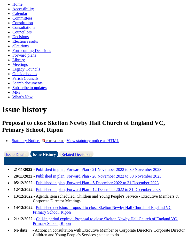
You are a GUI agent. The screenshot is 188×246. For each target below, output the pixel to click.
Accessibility (23, 9)
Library (18, 60)
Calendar (19, 13)
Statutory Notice (38, 140)
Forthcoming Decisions (31, 50)
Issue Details (16, 154)
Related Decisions (76, 154)
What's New (22, 97)
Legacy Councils (26, 69)
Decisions (20, 36)
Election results (25, 41)
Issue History (44, 154)
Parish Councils (25, 78)
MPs (16, 92)
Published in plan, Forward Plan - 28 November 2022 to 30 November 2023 (98, 176)
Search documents (27, 83)
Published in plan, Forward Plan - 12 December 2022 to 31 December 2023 (98, 189)
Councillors (22, 32)
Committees (22, 18)
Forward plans (24, 55)
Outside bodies (24, 74)
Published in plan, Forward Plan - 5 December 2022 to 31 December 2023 (97, 183)
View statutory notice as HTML (93, 140)
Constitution (22, 23)
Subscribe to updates (29, 87)
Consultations (23, 27)
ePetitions (20, 46)
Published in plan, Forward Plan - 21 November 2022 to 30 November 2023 (98, 169)
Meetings (20, 64)
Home (17, 4)
